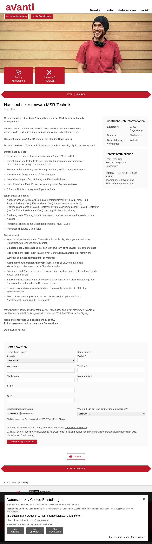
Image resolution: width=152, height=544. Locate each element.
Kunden (109, 10)
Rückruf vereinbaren (41, 16)
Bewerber (95, 10)
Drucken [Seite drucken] (77, 456)
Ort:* (9, 396)
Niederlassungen (127, 10)
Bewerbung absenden (22, 441)
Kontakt (145, 10)
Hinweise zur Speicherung (20, 435)
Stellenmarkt (76, 94)
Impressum (115, 537)
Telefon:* (82, 366)
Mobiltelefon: (84, 376)
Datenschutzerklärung (134, 537)
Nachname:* (13, 376)
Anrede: (11, 356)
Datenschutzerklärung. (76, 427)
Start (6, 482)
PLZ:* (10, 386)
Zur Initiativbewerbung (16, 16)
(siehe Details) (13, 511)
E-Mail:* (81, 356)
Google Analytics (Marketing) (22, 520)
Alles (15, 530)
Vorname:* (12, 366)
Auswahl (35, 530)
